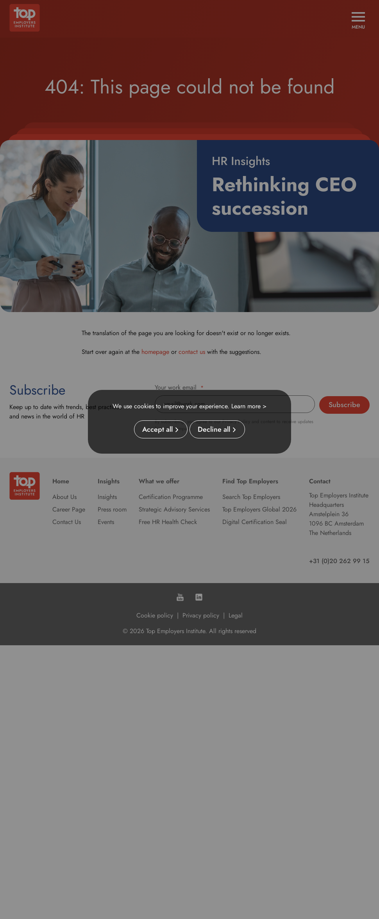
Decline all (214, 429)
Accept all (157, 429)
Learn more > (248, 406)
